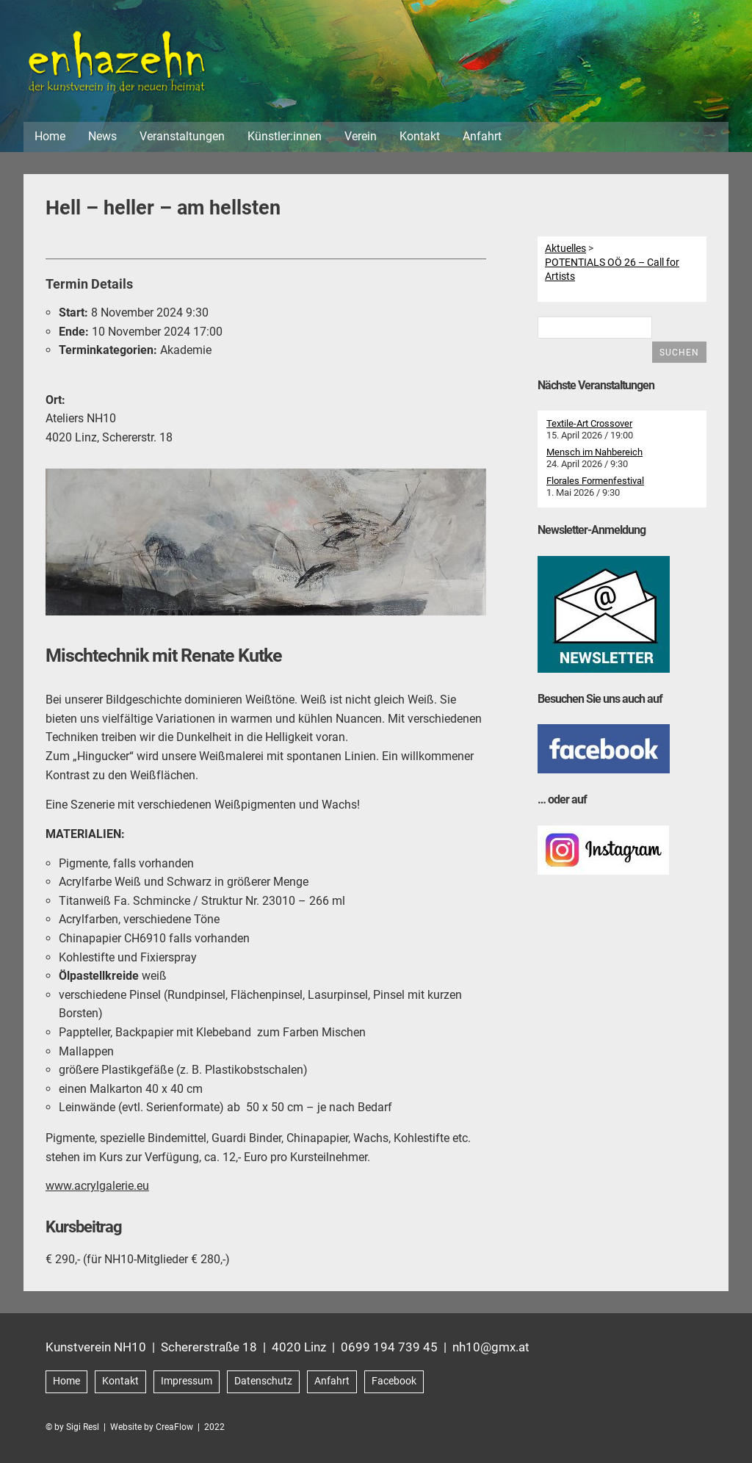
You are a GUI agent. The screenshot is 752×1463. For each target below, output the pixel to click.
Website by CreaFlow (151, 1428)
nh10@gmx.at (490, 1348)
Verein (360, 138)
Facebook (394, 1382)
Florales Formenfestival (595, 482)
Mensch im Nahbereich (594, 454)
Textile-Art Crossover (589, 425)
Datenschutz (263, 1382)
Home (50, 138)
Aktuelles (565, 250)
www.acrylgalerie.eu (97, 1188)
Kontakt (420, 138)
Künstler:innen (284, 138)
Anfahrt (482, 138)
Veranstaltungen (182, 138)
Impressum (186, 1382)
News (102, 138)
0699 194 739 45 (389, 1348)
